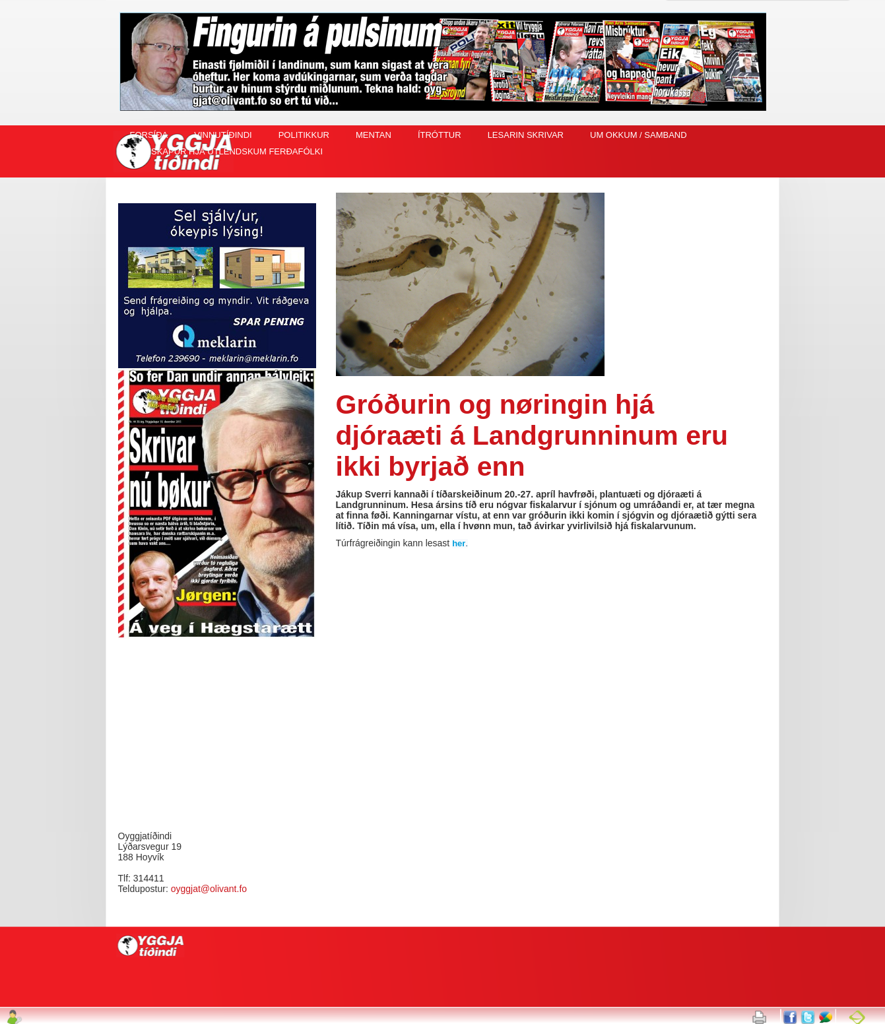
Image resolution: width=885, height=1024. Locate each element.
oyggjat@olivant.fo (209, 888)
